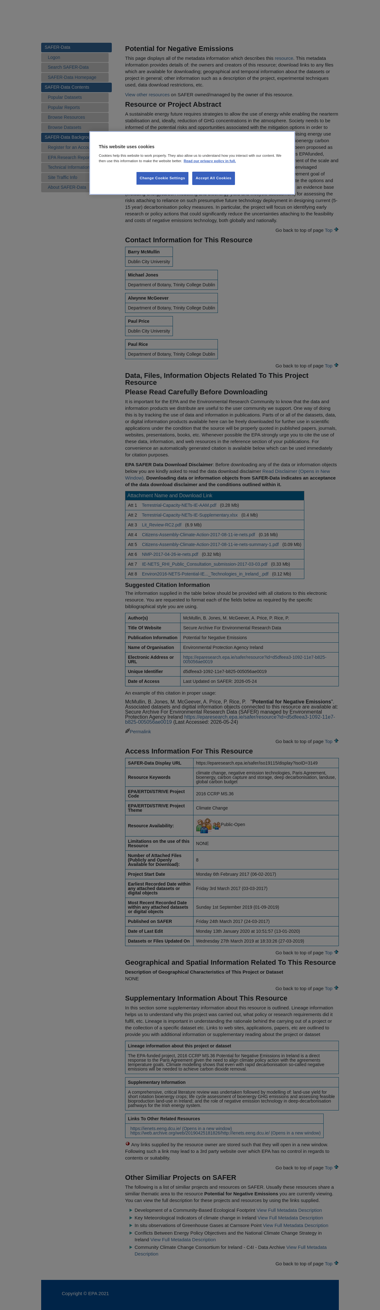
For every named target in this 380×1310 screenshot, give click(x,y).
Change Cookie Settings (162, 178)
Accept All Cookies (213, 178)
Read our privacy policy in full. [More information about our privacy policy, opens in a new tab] (210, 161)
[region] (192, 163)
